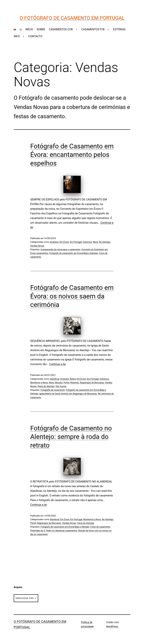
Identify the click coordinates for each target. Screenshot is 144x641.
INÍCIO (29, 29)
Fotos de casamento (100, 526)
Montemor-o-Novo (39, 382)
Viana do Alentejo (45, 386)
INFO (17, 36)
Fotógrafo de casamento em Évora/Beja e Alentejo (73, 253)
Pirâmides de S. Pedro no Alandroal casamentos (53, 530)
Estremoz (87, 242)
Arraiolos (54, 242)
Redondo (74, 382)
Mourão (59, 382)
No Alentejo (104, 242)
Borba (73, 379)
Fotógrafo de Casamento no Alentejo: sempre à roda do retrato (71, 436)
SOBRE (41, 29)
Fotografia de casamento (53, 390)
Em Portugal (76, 242)
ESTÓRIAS (119, 29)
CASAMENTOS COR (61, 29)
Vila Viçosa (60, 386)
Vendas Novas (37, 246)
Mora (95, 242)
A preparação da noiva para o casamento (60, 249)
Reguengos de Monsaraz (92, 382)
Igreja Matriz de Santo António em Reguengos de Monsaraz (68, 393)
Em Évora (64, 242)
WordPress (112, 626)
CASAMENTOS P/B (92, 29)
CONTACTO (35, 36)
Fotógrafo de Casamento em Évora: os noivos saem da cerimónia (72, 296)
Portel (66, 382)
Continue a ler (57, 364)
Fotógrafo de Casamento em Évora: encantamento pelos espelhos (72, 154)
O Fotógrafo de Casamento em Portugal (72, 18)
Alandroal (54, 379)
